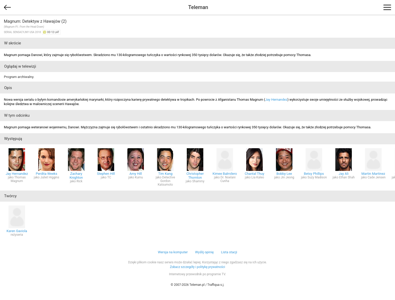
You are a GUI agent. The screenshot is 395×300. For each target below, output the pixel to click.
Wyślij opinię (204, 252)
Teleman (198, 7)
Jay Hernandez (276, 99)
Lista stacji (229, 252)
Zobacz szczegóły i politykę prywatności (197, 267)
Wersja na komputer (173, 252)
